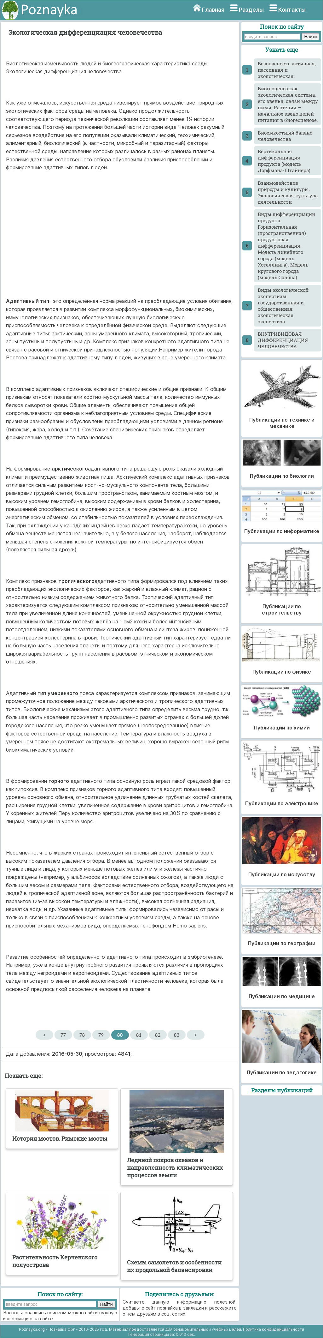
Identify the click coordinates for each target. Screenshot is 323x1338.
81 (138, 1035)
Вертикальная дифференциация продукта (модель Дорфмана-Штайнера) (284, 160)
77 (63, 1035)
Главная (213, 9)
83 (176, 1035)
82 (157, 1035)
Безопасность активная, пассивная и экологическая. (287, 69)
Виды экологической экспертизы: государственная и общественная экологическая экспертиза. (283, 306)
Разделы (251, 9)
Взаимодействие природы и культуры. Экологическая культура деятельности (288, 192)
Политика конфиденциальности (273, 1329)
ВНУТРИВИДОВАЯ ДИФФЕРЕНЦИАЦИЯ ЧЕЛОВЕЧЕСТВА (283, 340)
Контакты (292, 9)
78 (82, 1035)
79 (101, 1035)
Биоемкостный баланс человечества (285, 135)
